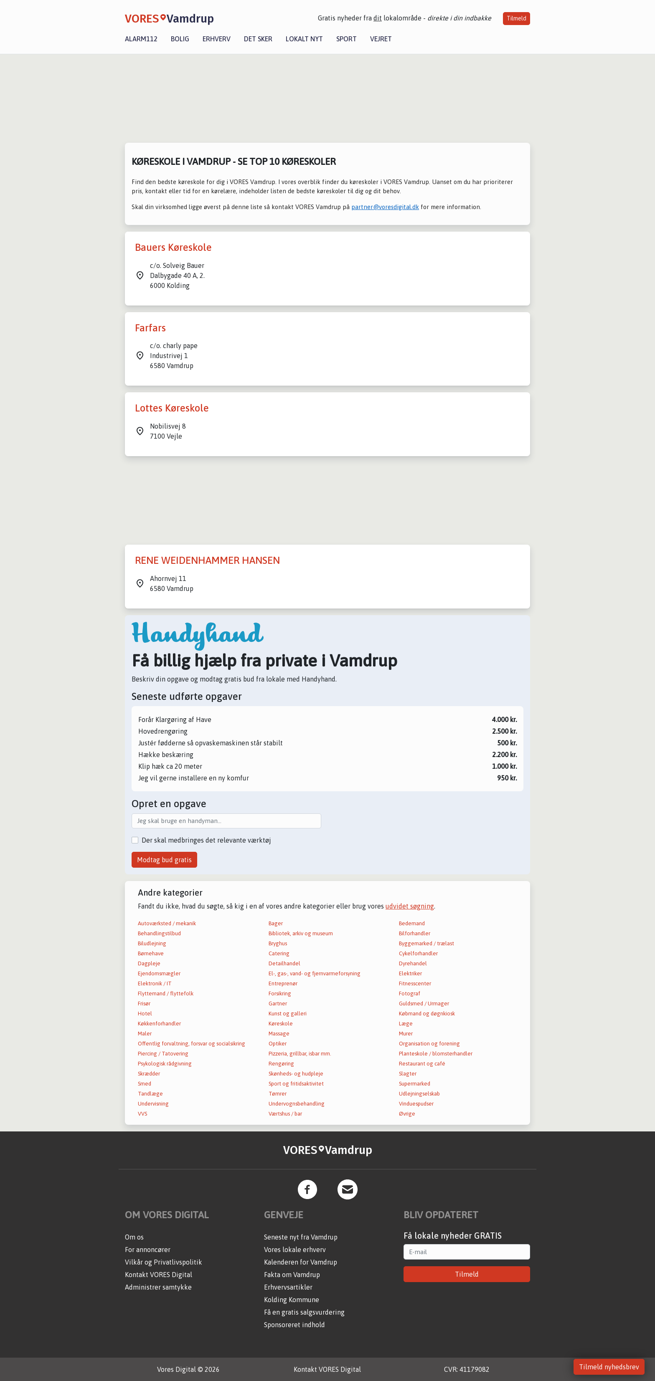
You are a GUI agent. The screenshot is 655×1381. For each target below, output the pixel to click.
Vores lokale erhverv (295, 1249)
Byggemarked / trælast (426, 943)
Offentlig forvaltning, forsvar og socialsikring (191, 1043)
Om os (134, 1237)
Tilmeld (516, 18)
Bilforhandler (414, 933)
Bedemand (412, 923)
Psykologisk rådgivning (165, 1063)
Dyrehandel (413, 963)
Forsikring (280, 993)
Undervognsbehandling (297, 1104)
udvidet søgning (410, 906)
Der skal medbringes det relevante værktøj (206, 840)
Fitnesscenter (415, 983)
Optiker (278, 1043)
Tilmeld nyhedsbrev (609, 1367)
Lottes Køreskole (172, 408)
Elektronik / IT (155, 983)
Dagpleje (149, 963)
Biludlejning (152, 943)
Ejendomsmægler (159, 973)
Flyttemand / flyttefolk (165, 993)
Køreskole (281, 1023)
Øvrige (407, 1114)
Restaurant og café (422, 1063)
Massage (279, 1033)
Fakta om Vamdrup (292, 1274)
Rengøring (281, 1063)
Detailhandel (284, 963)
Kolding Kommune (291, 1299)
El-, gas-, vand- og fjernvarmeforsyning (315, 973)
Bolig (180, 39)
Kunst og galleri (288, 1013)
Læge (406, 1023)
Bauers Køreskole (173, 247)
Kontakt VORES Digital (158, 1274)
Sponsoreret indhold (294, 1324)
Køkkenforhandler (159, 1023)
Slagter (407, 1073)
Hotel (145, 1013)
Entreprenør (283, 983)
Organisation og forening (429, 1043)
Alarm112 (141, 39)
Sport (346, 39)
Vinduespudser (416, 1104)
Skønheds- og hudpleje (296, 1073)
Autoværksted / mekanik (167, 923)
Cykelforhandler (418, 953)
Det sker (258, 39)
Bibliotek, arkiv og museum (301, 933)
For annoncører (147, 1249)
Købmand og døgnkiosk (427, 1013)
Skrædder (149, 1073)
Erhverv (217, 39)
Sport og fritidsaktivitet (296, 1084)
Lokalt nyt (304, 39)
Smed (144, 1084)
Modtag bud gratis (164, 859)
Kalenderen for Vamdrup (300, 1262)
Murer (406, 1033)
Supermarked (414, 1084)
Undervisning (153, 1104)
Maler (145, 1033)
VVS (142, 1114)
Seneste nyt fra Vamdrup (301, 1237)
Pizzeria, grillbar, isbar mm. (300, 1053)
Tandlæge (150, 1094)
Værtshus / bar (285, 1114)
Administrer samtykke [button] (158, 1287)
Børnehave (151, 953)
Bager (276, 923)
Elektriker (410, 973)
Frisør (144, 1003)
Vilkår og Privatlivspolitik (163, 1262)
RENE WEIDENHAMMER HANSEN (207, 560)
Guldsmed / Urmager (424, 1003)
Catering (279, 953)
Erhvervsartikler (288, 1287)
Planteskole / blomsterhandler (435, 1053)
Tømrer (278, 1094)
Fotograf (409, 993)
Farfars (150, 327)
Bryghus (278, 943)
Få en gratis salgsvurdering (304, 1312)
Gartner (278, 1003)
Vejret (381, 39)
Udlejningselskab (419, 1094)
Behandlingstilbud (159, 933)
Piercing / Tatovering (163, 1053)
